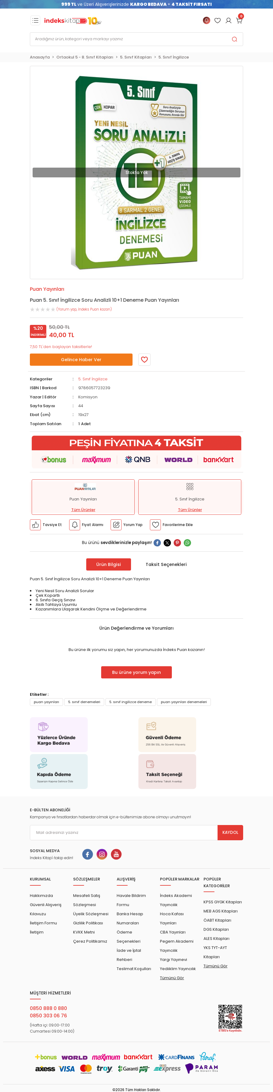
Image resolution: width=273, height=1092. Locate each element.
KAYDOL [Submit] (230, 832)
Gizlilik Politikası (88, 923)
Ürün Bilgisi (108, 564)
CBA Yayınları (173, 932)
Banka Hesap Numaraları (130, 918)
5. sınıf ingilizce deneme (130, 701)
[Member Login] (217, 20)
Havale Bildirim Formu (131, 900)
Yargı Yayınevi (173, 959)
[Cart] (239, 20)
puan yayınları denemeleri (184, 701)
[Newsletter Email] (136, 832)
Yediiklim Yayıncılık (178, 969)
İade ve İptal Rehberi (129, 955)
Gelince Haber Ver (81, 360)
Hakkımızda (41, 895)
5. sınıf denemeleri (84, 701)
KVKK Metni (84, 932)
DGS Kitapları (216, 929)
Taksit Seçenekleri (166, 564)
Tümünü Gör (172, 978)
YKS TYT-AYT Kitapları (215, 952)
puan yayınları (46, 701)
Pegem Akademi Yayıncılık (176, 945)
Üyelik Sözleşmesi (90, 914)
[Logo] (72, 20)
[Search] (136, 39)
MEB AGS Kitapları (221, 911)
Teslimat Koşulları (134, 969)
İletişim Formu (43, 923)
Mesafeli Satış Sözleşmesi (86, 900)
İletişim (37, 932)
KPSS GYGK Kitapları (223, 902)
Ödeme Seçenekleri (128, 936)
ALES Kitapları (216, 938)
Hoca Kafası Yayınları (172, 918)
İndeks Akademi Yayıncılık (176, 900)
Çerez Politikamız (90, 941)
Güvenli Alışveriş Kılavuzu (46, 909)
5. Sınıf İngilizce (93, 379)
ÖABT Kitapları (217, 920)
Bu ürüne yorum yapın (136, 672)
